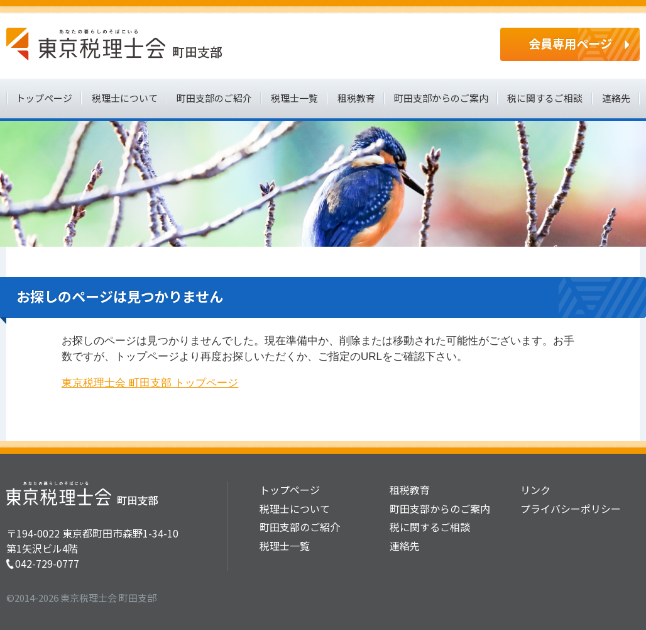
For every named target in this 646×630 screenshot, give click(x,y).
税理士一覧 (294, 97)
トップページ (44, 97)
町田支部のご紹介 (214, 97)
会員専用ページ (570, 43)
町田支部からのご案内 (441, 97)
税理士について (125, 97)
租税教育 (356, 97)
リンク (535, 489)
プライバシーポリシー (570, 508)
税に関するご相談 (545, 97)
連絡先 (616, 97)
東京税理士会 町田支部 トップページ (150, 383)
